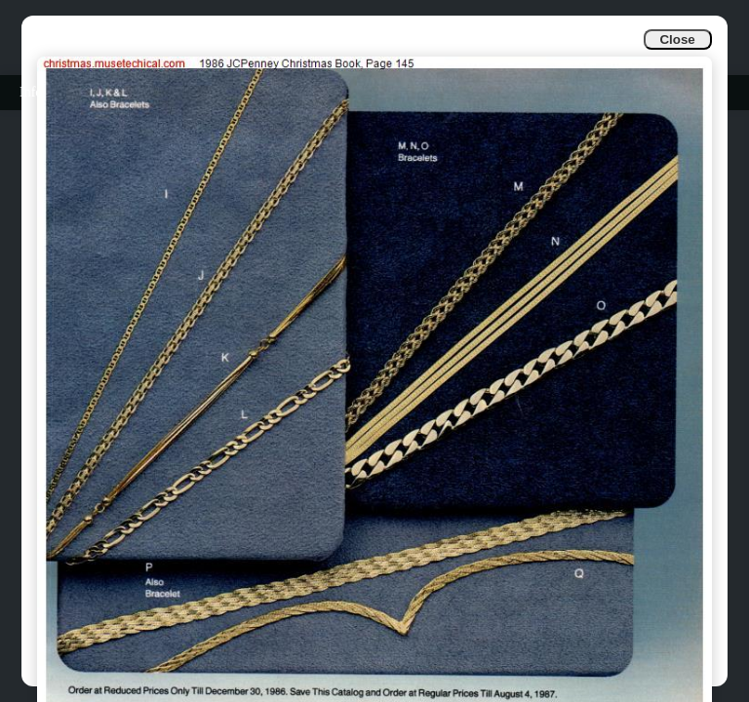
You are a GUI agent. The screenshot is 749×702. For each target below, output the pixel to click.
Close (676, 39)
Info (31, 92)
